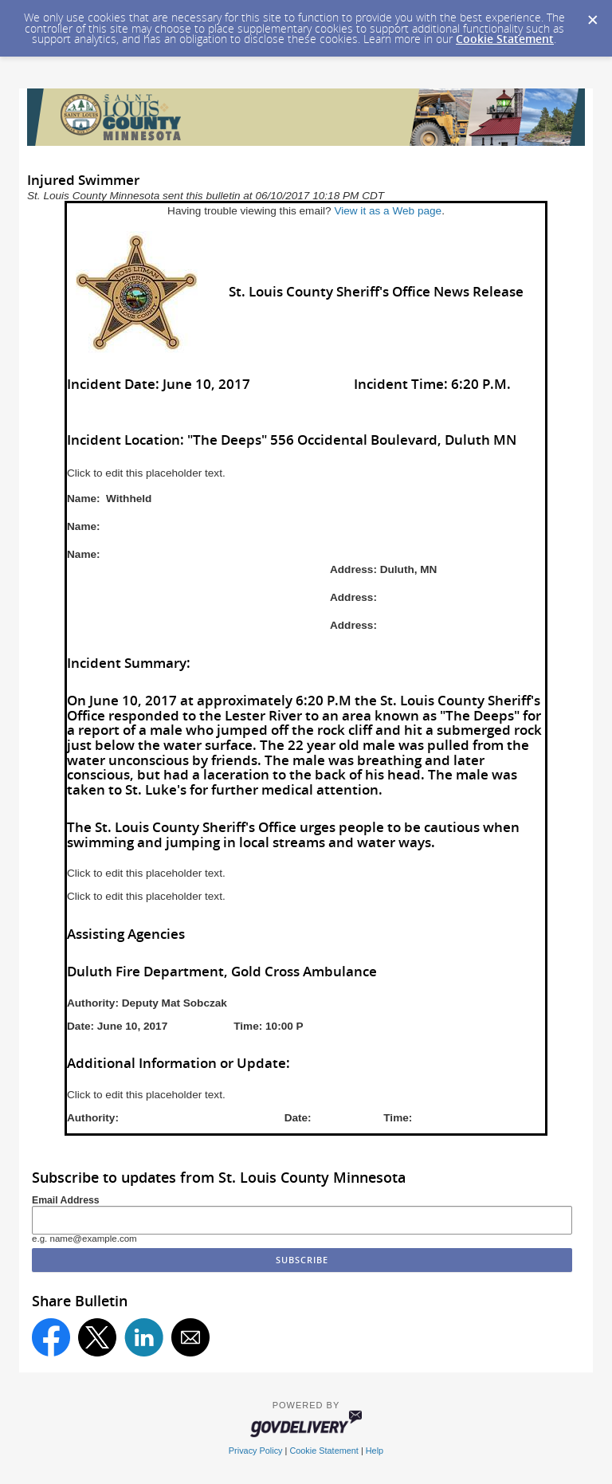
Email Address (66, 1200)
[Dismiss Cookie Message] (592, 15)
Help (374, 1450)
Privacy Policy (256, 1450)
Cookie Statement (505, 38)
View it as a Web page (387, 211)
